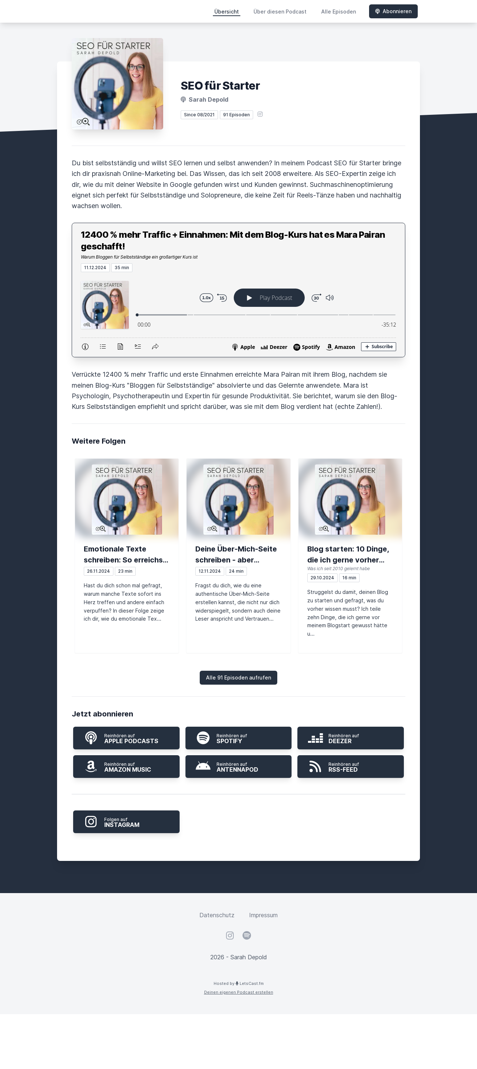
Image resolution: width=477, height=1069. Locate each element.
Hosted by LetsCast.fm (239, 983)
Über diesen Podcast (280, 11)
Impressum (263, 915)
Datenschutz (216, 915)
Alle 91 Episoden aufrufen (238, 677)
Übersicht (226, 11)
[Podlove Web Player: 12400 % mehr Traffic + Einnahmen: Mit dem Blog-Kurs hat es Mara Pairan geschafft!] (238, 314)
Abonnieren (393, 11)
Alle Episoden (338, 11)
